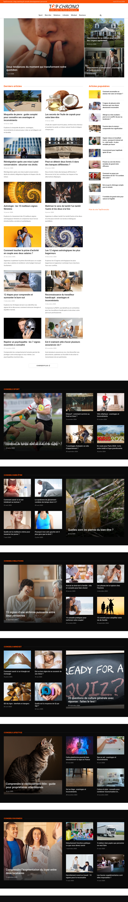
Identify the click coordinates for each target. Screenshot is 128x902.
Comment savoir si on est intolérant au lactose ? (13, 501)
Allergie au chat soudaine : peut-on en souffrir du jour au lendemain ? (112, 117)
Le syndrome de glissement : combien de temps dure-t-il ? (46, 501)
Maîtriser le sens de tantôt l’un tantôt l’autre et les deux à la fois (63, 207)
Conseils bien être (13, 475)
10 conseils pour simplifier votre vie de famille (109, 619)
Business (82, 15)
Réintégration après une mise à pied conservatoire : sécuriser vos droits (21, 163)
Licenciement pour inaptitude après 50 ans (112, 151)
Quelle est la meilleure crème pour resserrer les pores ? (17, 533)
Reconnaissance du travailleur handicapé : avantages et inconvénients (59, 297)
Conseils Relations (14, 561)
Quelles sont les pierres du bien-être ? (90, 529)
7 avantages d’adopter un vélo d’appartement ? (77, 447)
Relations (57, 15)
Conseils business (13, 818)
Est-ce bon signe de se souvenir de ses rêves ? (48, 672)
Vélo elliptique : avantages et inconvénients (108, 415)
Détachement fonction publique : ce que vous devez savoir (78, 844)
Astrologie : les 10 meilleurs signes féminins (20, 207)
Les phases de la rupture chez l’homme (108, 587)
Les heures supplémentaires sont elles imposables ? (110, 876)
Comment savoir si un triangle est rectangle (17, 672)
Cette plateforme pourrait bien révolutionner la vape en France (78, 758)
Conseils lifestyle (13, 732)
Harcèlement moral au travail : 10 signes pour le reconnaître (79, 876)
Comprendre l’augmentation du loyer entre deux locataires (31, 871)
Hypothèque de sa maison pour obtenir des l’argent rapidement (104, 39)
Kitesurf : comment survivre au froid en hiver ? (78, 415)
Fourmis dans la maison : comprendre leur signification (112, 127)
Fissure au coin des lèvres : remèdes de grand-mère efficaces (112, 164)
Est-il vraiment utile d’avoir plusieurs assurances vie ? (62, 343)
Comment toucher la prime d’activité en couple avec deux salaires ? (21, 252)
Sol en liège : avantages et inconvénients (76, 790)
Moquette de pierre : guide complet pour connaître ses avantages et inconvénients (20, 117)
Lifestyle (66, 15)
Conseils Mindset (13, 646)
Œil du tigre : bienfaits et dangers (16, 704)
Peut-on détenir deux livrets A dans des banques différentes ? (62, 163)
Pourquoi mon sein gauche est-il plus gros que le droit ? (47, 533)
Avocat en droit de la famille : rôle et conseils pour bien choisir (79, 587)
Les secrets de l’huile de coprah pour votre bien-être (62, 116)
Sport (40, 15)
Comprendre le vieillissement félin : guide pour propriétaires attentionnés (31, 785)
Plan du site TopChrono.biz (99, 209)
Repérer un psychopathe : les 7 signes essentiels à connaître (22, 343)
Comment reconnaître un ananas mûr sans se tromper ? (113, 93)
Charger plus (43, 365)
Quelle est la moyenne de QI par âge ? (47, 705)
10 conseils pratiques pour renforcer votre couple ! (76, 619)
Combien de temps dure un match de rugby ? (33, 444)
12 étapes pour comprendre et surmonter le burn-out (18, 296)
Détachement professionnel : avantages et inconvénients (104, 69)
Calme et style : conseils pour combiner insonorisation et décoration (108, 790)
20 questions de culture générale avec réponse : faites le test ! (91, 700)
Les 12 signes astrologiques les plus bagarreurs (62, 252)
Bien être (48, 15)
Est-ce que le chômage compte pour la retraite (113, 186)
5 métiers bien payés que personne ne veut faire (110, 844)
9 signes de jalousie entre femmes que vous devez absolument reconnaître (111, 105)
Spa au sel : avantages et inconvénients (106, 758)
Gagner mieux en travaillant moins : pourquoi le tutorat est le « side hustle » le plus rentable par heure (113, 141)
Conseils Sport (12, 389)
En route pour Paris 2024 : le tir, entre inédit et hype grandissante (109, 447)
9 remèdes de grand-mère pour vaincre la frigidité (113, 198)
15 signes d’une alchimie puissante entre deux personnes (30, 614)
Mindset (74, 15)
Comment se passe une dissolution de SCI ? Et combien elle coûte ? (113, 176)
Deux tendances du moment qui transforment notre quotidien (33, 68)
